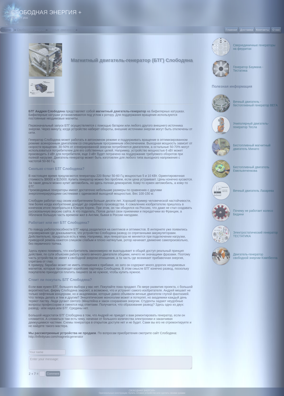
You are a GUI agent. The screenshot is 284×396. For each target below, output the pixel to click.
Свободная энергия (31, 30)
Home (7, 30)
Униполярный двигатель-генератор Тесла (251, 125)
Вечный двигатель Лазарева (253, 190)
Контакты (262, 29)
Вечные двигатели (61, 30)
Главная (231, 29)
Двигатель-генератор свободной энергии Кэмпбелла (255, 256)
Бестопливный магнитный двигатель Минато (251, 147)
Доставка (246, 29)
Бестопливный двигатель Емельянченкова (251, 168)
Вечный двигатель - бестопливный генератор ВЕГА (255, 103)
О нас (276, 29)
